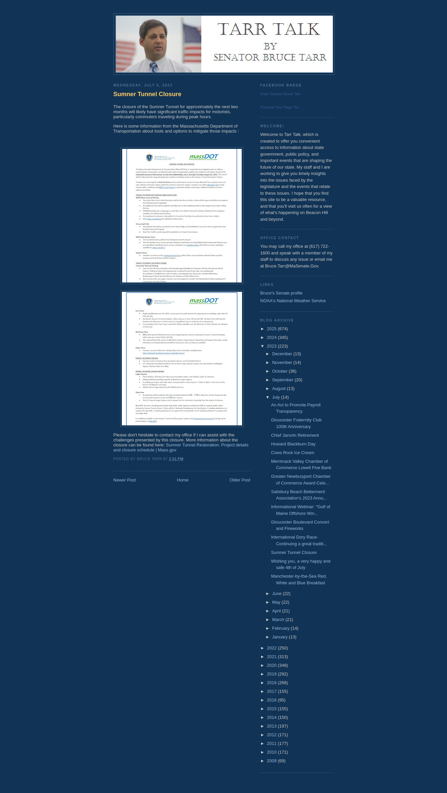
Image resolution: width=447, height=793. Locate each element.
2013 (272, 726)
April (277, 610)
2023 (272, 346)
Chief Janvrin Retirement (295, 435)
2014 (272, 717)
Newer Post (125, 479)
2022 (272, 647)
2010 (272, 752)
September (283, 379)
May (276, 602)
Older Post (240, 479)
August (279, 388)
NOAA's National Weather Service (293, 300)
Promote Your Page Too (279, 107)
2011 (272, 743)
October (280, 371)
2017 (272, 691)
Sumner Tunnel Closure (148, 94)
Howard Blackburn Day (293, 443)
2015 (272, 708)
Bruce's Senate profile (281, 292)
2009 (272, 760)
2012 (272, 734)
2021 (272, 656)
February (281, 628)
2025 (272, 328)
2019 (272, 673)
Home (183, 479)
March (278, 619)
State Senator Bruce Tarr (280, 94)
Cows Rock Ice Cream (292, 452)
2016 (272, 700)
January (280, 636)
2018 (272, 682)
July (276, 397)
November (282, 362)
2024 (272, 337)
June (277, 593)
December (282, 353)
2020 (272, 665)
